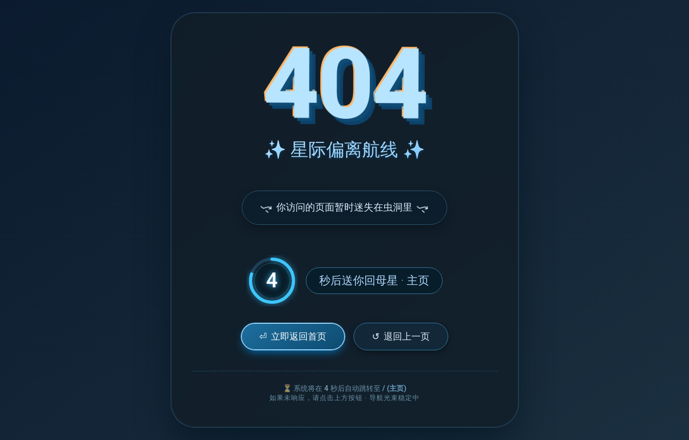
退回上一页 (401, 336)
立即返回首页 (292, 336)
